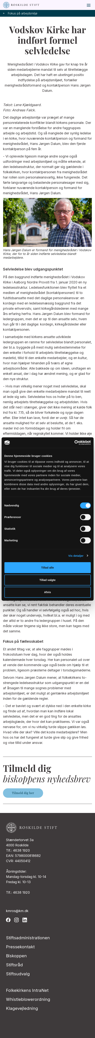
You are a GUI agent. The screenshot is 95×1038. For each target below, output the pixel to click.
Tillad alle (47, 567)
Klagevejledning (22, 1008)
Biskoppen (16, 956)
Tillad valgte (47, 580)
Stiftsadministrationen (28, 938)
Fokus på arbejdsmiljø (20, 13)
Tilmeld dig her (23, 793)
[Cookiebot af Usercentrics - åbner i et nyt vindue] (74, 442)
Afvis (47, 592)
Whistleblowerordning (28, 999)
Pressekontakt (20, 947)
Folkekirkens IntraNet (27, 990)
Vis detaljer (76, 555)
